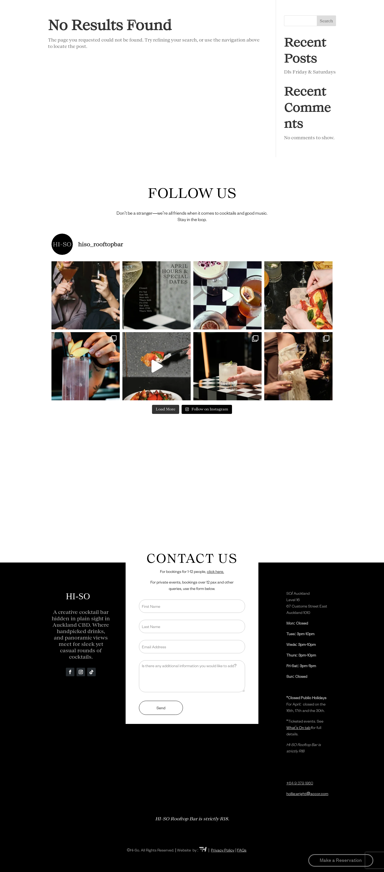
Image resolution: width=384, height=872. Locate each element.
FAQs (241, 850)
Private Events (138, 20)
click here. (215, 571)
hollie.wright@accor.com (307, 793)
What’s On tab (298, 727)
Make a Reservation (341, 860)
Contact (252, 20)
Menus (164, 20)
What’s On (228, 20)
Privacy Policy (222, 850)
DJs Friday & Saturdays (310, 71)
